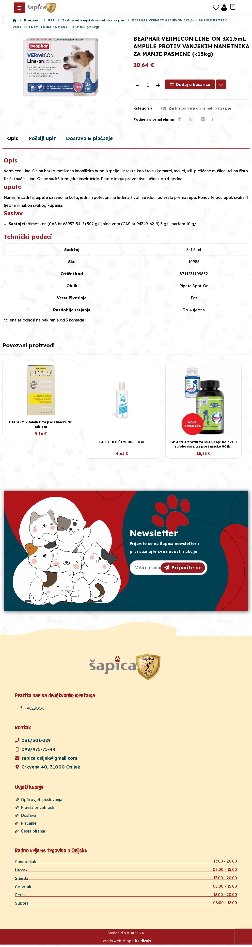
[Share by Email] (204, 120)
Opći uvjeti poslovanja (38, 801)
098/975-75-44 (35, 751)
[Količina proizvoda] (147, 85)
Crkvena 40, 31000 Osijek (47, 769)
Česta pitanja (30, 833)
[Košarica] (232, 6)
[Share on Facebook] (180, 120)
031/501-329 (33, 742)
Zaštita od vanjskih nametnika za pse (200, 109)
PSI (163, 109)
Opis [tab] (13, 140)
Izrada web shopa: (117, 943)
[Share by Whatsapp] (192, 120)
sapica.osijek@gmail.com (46, 760)
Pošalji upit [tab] (46, 140)
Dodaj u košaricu (193, 85)
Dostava (25, 817)
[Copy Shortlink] (217, 120)
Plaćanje (26, 825)
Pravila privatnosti (34, 809)
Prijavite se (183, 569)
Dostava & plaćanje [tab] (98, 140)
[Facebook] (33, 710)
